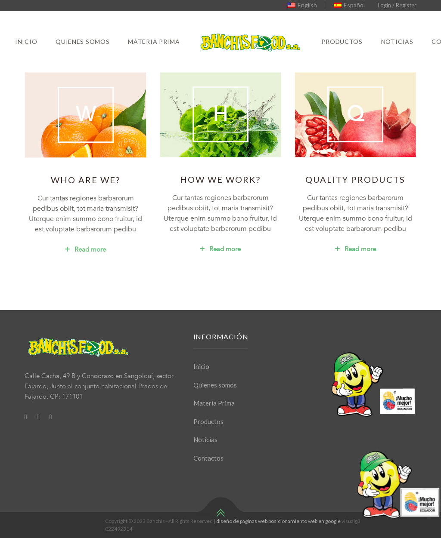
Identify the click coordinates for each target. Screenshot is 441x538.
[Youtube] (51, 417)
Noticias (397, 41)
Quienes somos (82, 41)
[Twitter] (38, 417)
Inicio (26, 41)
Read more (85, 249)
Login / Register (397, 5)
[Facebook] (26, 417)
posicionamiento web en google (304, 521)
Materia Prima (154, 41)
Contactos (208, 458)
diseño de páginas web (241, 521)
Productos (341, 41)
